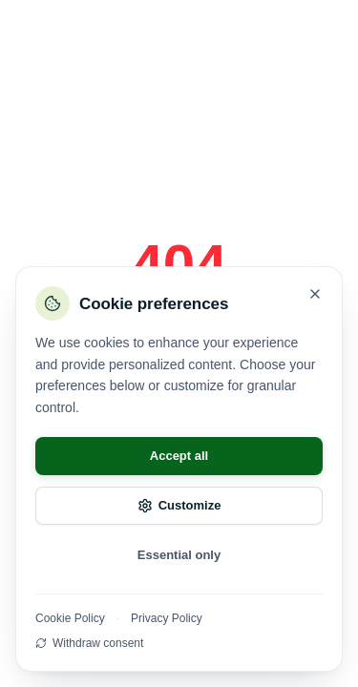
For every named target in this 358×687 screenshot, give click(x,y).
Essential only (179, 555)
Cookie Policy (70, 618)
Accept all (179, 455)
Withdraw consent (89, 643)
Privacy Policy (166, 618)
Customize (179, 505)
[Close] (315, 293)
